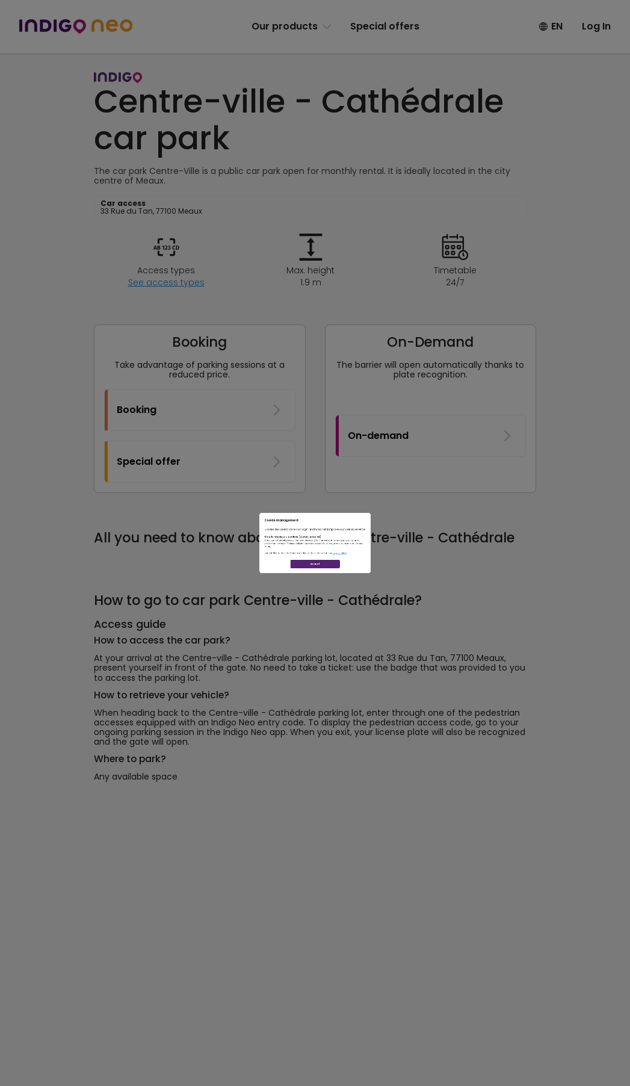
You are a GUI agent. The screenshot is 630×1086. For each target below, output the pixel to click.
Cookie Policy (410, 583)
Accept (315, 624)
